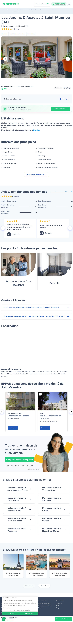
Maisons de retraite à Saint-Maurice (12, 12)
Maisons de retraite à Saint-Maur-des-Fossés (17, 489)
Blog (57, 608)
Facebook (59, 603)
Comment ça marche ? (44, 603)
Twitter (58, 606)
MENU (69, 4)
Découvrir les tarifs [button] (62, 619)
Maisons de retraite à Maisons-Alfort (16, 509)
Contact (40, 608)
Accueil (5, 10)
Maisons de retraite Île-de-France (29, 10)
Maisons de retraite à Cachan (51, 519)
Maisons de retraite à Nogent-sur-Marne (51, 530)
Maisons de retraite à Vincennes (16, 530)
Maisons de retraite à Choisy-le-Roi (16, 499)
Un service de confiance (45, 606)
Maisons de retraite (14, 10)
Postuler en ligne (60, 109)
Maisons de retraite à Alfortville (51, 499)
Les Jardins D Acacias (30, 12)
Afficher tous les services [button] (36, 175)
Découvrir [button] (12, 428)
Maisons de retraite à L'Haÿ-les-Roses (16, 519)
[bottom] (7, 394)
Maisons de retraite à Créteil (51, 509)
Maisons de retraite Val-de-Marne (49, 10)
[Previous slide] (5, 59)
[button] (64, 88)
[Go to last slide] (3, 228)
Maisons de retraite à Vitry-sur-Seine (51, 489)
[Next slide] (68, 59)
